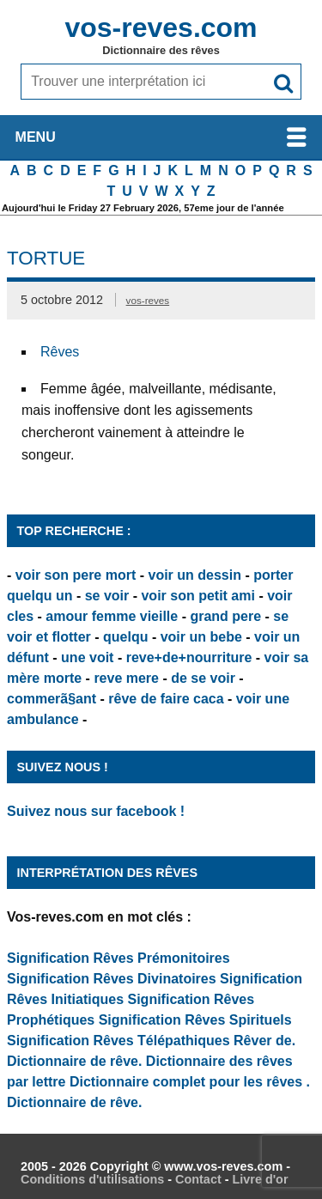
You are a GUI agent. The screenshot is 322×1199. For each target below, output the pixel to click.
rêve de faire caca (165, 698)
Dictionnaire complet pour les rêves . (190, 1081)
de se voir (203, 678)
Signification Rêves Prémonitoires (118, 958)
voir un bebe (201, 637)
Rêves (59, 351)
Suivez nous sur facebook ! (96, 811)
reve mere (126, 678)
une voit (87, 657)
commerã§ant (51, 698)
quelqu (125, 637)
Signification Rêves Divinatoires (111, 978)
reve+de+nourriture (189, 657)
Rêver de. (264, 1040)
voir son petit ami (197, 595)
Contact (198, 1179)
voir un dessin (194, 575)
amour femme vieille (112, 616)
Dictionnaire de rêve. (74, 1061)
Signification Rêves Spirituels (195, 1020)
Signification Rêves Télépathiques (120, 1040)
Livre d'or (260, 1179)
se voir (107, 595)
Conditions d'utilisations (92, 1179)
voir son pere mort (75, 575)
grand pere (225, 616)
